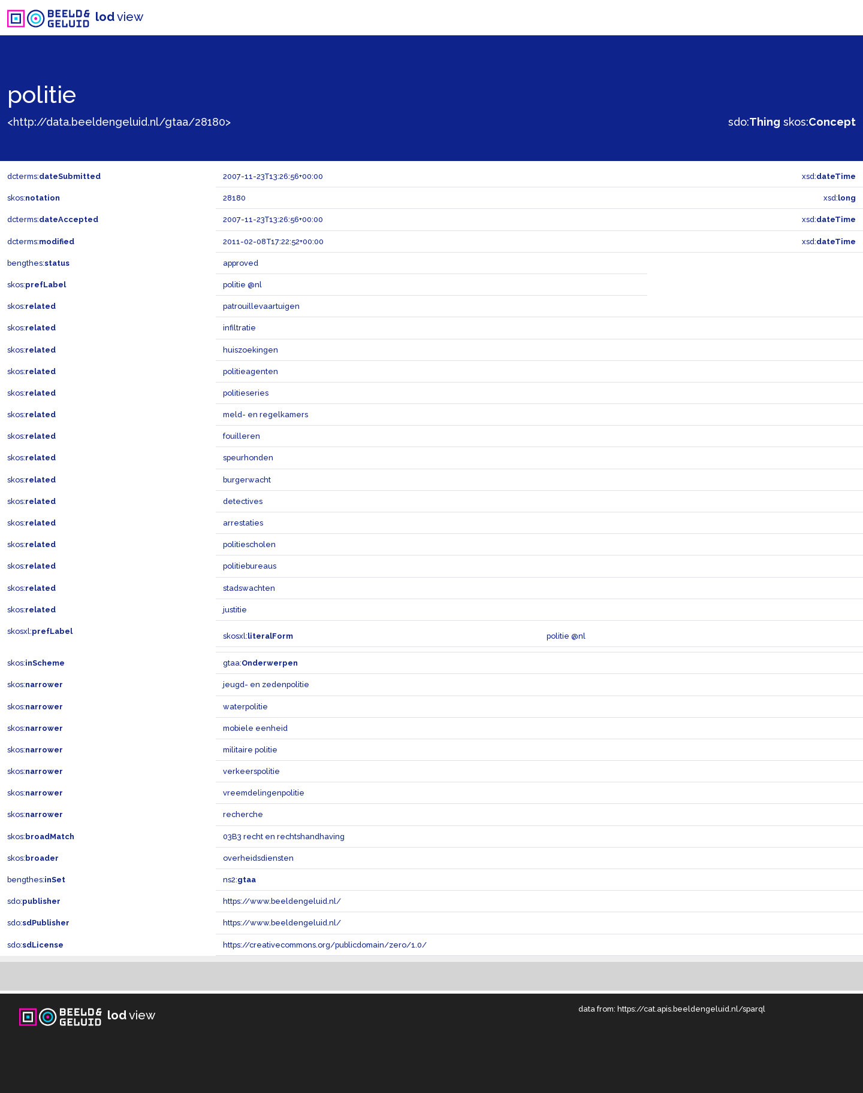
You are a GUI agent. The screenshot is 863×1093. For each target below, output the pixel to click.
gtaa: (260, 662)
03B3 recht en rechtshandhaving (284, 836)
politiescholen (249, 544)
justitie (235, 609)
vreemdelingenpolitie (263, 792)
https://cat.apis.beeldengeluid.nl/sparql (691, 1008)
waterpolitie (245, 706)
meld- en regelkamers (265, 414)
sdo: (754, 122)
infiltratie (239, 327)
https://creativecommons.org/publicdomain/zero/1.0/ (325, 944)
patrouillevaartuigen (261, 306)
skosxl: (40, 631)
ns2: (239, 879)
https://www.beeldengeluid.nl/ (282, 901)
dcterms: (54, 176)
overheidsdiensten (258, 858)
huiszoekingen (250, 349)
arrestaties (243, 522)
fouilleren (241, 436)
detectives (242, 501)
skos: (819, 122)
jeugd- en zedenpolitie (266, 684)
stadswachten (249, 588)
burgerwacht (247, 479)
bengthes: (38, 263)
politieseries (245, 392)
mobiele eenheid (255, 728)
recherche (243, 814)
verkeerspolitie (251, 771)
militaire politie (250, 749)
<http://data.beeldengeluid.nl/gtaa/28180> (119, 122)
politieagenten (250, 371)
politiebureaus (249, 565)
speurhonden (248, 457)
